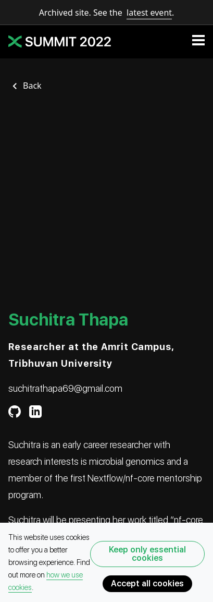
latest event (149, 12)
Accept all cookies (147, 583)
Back (32, 85)
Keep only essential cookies (147, 554)
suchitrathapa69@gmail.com (65, 388)
